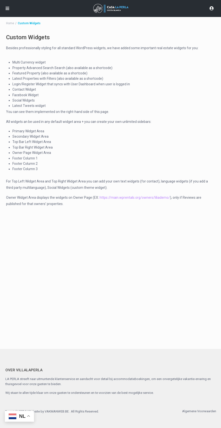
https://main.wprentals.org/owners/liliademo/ (135, 197)
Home (10, 23)
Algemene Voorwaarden (199, 411)
